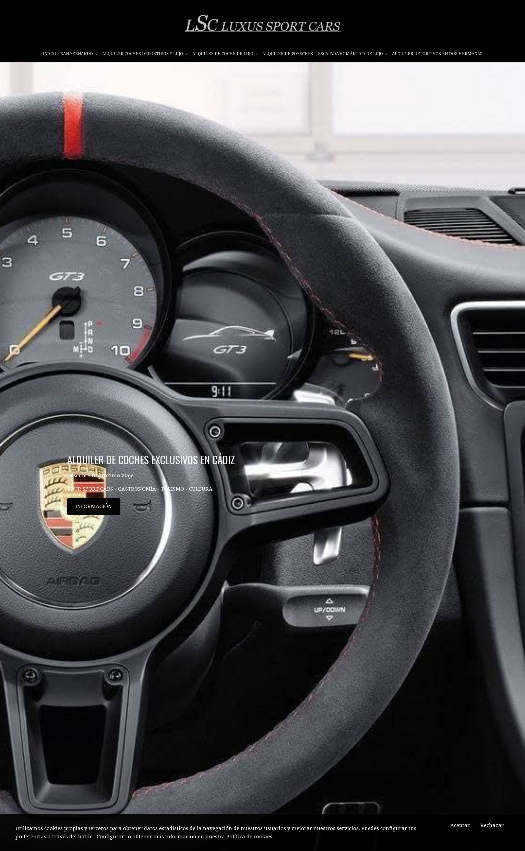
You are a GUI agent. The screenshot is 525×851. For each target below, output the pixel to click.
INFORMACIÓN (93, 506)
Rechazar (492, 825)
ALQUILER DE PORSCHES (287, 53)
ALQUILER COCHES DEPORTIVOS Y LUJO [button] (145, 53)
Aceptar (460, 825)
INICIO (49, 53)
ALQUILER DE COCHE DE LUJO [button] (225, 53)
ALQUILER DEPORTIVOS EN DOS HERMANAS (437, 53)
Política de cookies (249, 837)
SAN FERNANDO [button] (79, 53)
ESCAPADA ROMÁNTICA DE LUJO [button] (352, 53)
